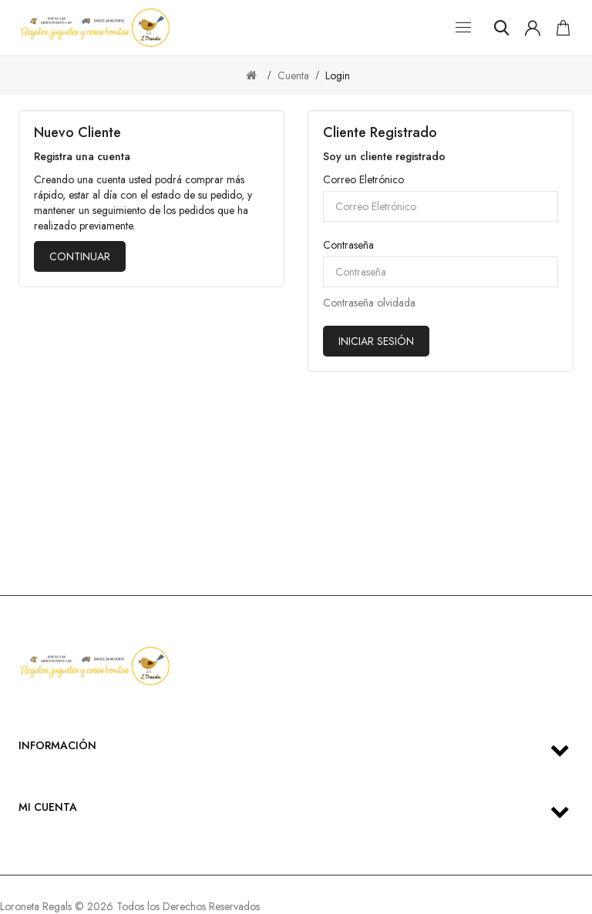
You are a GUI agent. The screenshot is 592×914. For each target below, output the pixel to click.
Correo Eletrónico (363, 179)
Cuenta (293, 75)
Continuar (79, 256)
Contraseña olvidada (369, 302)
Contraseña (348, 245)
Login (337, 75)
